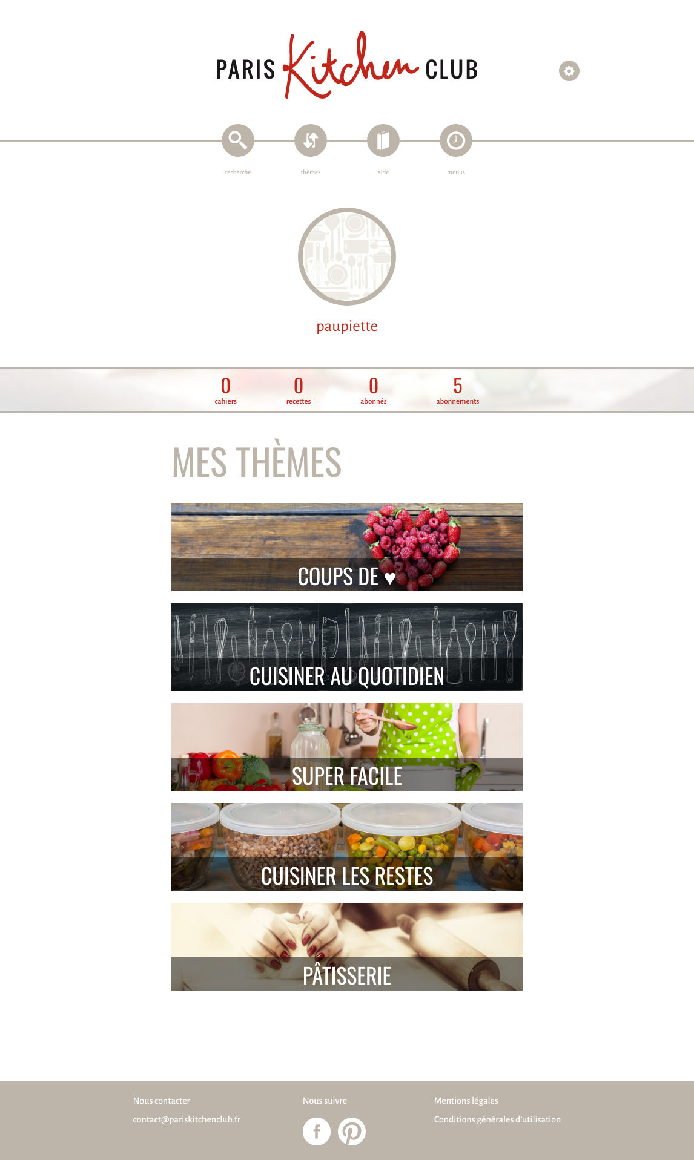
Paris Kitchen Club (347, 65)
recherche (238, 172)
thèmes (311, 172)
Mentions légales (466, 1101)
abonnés (373, 390)
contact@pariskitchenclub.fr (187, 1120)
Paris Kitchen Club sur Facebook (317, 1131)
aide (383, 172)
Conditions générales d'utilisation (497, 1120)
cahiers (226, 390)
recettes (298, 390)
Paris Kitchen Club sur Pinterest (352, 1131)
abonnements (457, 390)
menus (455, 172)
